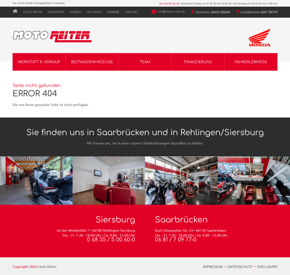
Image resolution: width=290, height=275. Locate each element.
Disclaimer (267, 267)
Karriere (113, 12)
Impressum (213, 267)
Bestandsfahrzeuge (92, 62)
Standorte (55, 12)
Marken (75, 12)
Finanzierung (198, 62)
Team (145, 62)
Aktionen (94, 12)
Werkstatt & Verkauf (39, 62)
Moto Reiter (32, 12)
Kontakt (131, 12)
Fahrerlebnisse (251, 62)
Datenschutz (240, 267)
